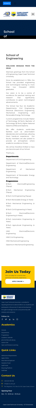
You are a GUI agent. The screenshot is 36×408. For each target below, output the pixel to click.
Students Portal (5, 363)
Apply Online (18, 281)
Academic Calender (7, 337)
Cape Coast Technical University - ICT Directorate (18, 404)
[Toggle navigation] (15, 3)
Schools (3, 330)
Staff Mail (4, 370)
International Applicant (8, 360)
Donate (7, 3)
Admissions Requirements (9, 355)
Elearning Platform (6, 368)
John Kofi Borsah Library (8, 340)
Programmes (5, 335)
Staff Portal (4, 365)
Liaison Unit (4, 342)
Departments (5, 332)
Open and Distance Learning (9, 345)
